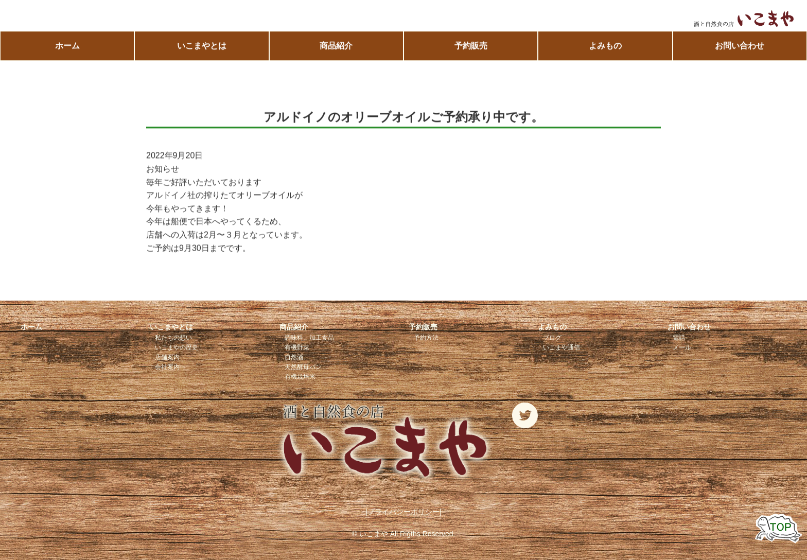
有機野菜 (297, 347)
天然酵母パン (303, 367)
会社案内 (167, 367)
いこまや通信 (561, 347)
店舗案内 (167, 357)
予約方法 (426, 337)
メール (682, 347)
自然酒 (294, 357)
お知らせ (162, 169)
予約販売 (470, 46)
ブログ (552, 337)
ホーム (67, 46)
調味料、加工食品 (309, 337)
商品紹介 (336, 46)
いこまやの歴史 (176, 347)
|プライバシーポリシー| (403, 511)
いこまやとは (201, 46)
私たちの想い (173, 337)
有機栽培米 (300, 376)
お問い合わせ (739, 46)
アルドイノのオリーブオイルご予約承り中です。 (403, 117)
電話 (679, 337)
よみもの (605, 46)
